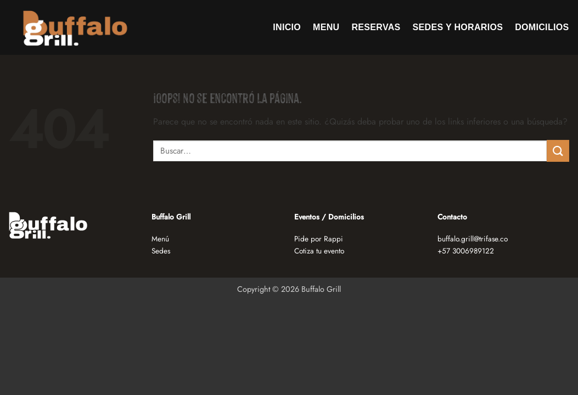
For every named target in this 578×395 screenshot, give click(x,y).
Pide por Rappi (318, 238)
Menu (326, 27)
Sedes (160, 250)
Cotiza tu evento (319, 250)
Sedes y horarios (458, 27)
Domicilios (542, 27)
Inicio (287, 27)
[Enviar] (558, 150)
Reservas (376, 27)
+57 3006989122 (465, 250)
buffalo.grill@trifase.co (472, 238)
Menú (160, 238)
